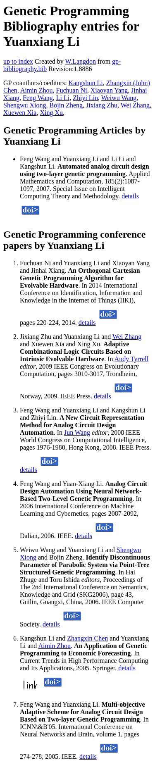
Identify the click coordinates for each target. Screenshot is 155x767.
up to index (18, 61)
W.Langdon (80, 61)
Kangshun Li (86, 82)
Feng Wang (38, 97)
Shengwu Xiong (24, 105)
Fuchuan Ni (71, 90)
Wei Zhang (135, 105)
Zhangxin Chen (87, 638)
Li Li (62, 97)
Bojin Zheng (66, 105)
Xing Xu (51, 112)
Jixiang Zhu (101, 105)
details (130, 196)
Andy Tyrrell (131, 358)
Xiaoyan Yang (109, 90)
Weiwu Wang (119, 97)
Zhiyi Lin (85, 97)
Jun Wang (77, 432)
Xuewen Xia (19, 112)
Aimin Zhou (36, 90)
